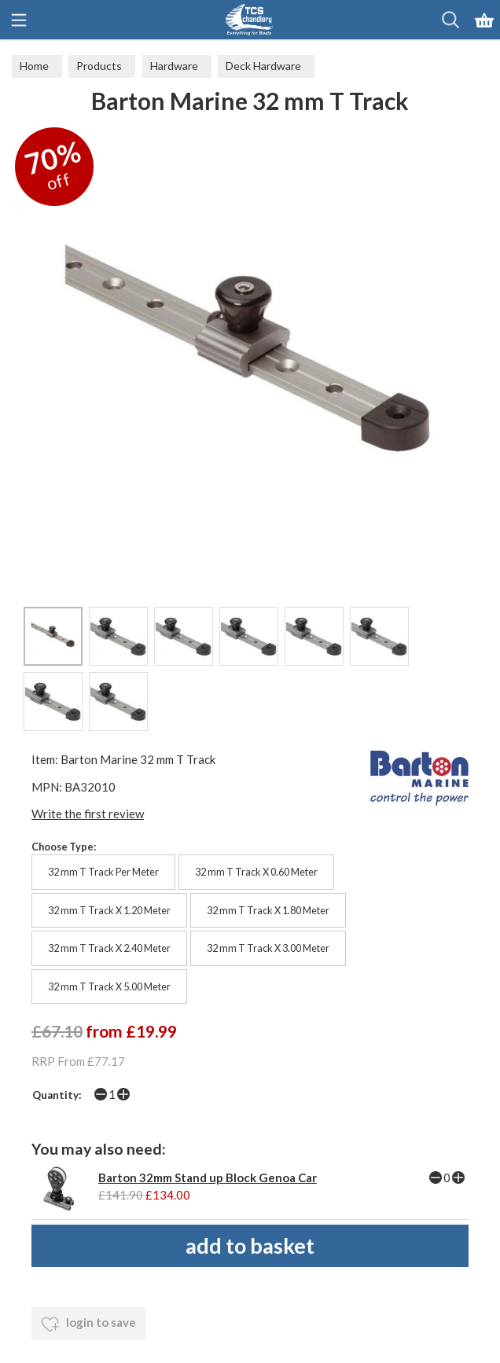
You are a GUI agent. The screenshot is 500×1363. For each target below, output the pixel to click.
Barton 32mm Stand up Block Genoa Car (207, 1177)
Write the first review (87, 813)
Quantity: (57, 1095)
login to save (88, 1324)
